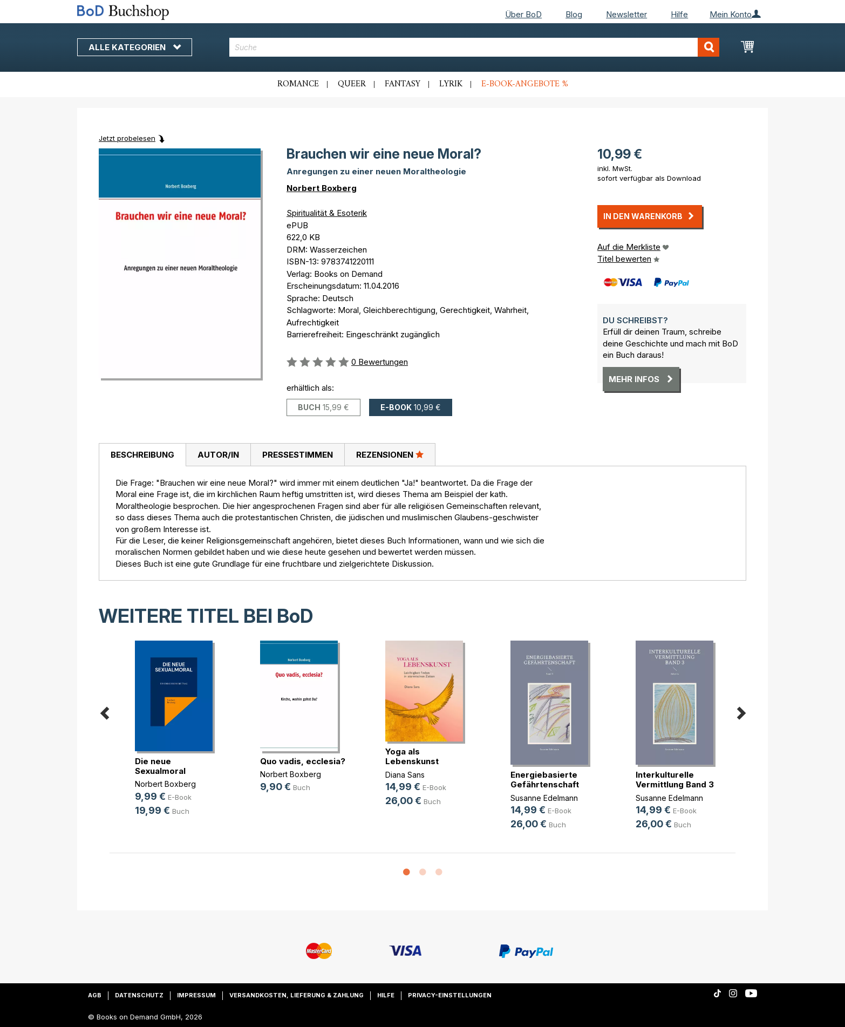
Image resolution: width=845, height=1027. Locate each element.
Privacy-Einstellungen (450, 995)
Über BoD (523, 14)
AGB (94, 995)
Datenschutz (139, 995)
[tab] (142, 455)
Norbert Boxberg (322, 188)
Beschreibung (142, 455)
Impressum (196, 995)
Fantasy (402, 84)
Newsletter (626, 14)
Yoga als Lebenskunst (412, 756)
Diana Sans (405, 774)
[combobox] (474, 47)
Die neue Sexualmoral (160, 766)
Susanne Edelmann (544, 797)
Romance (298, 84)
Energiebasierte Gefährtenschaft (544, 780)
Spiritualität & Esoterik (327, 213)
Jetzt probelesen (127, 138)
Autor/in (218, 455)
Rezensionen (390, 454)
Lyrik (450, 84)
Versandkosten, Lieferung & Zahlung (296, 995)
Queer (352, 84)
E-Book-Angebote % (524, 84)
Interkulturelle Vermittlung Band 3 (675, 780)
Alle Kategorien (134, 47)
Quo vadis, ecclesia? (302, 761)
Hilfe (679, 14)
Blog (573, 14)
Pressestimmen (297, 455)
